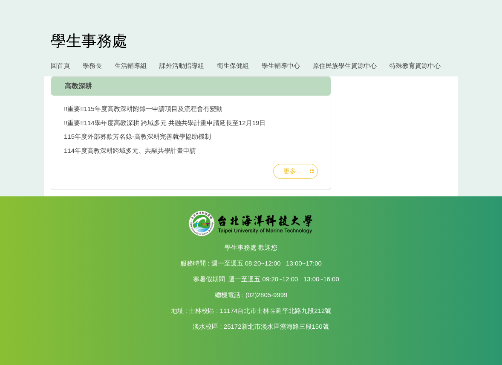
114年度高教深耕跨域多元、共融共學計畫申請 (130, 150)
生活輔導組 (131, 65)
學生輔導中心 (281, 65)
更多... (292, 171)
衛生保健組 (233, 65)
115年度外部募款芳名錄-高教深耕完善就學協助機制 (137, 136)
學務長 (92, 65)
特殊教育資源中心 (415, 65)
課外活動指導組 (181, 65)
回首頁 (60, 65)
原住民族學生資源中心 (345, 65)
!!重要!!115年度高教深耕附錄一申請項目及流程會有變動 (143, 108)
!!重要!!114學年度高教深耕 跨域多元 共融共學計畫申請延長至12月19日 (164, 122)
